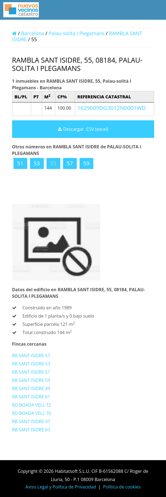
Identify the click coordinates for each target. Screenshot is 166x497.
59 (86, 163)
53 (37, 163)
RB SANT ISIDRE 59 (31, 380)
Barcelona (32, 33)
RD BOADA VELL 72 (31, 405)
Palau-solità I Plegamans (77, 33)
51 (20, 163)
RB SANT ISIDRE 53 (31, 364)
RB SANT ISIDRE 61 (31, 397)
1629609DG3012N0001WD (111, 108)
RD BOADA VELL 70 (31, 413)
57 (70, 163)
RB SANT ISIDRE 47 (31, 421)
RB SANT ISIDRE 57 (31, 355)
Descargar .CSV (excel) (83, 129)
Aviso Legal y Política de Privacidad (60, 487)
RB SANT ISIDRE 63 (31, 430)
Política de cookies (122, 487)
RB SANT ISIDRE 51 (31, 372)
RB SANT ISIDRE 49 (31, 388)
